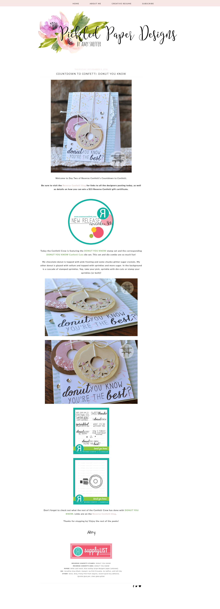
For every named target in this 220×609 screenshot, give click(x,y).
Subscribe (148, 3)
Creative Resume (122, 3)
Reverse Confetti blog (74, 185)
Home (76, 3)
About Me (95, 3)
